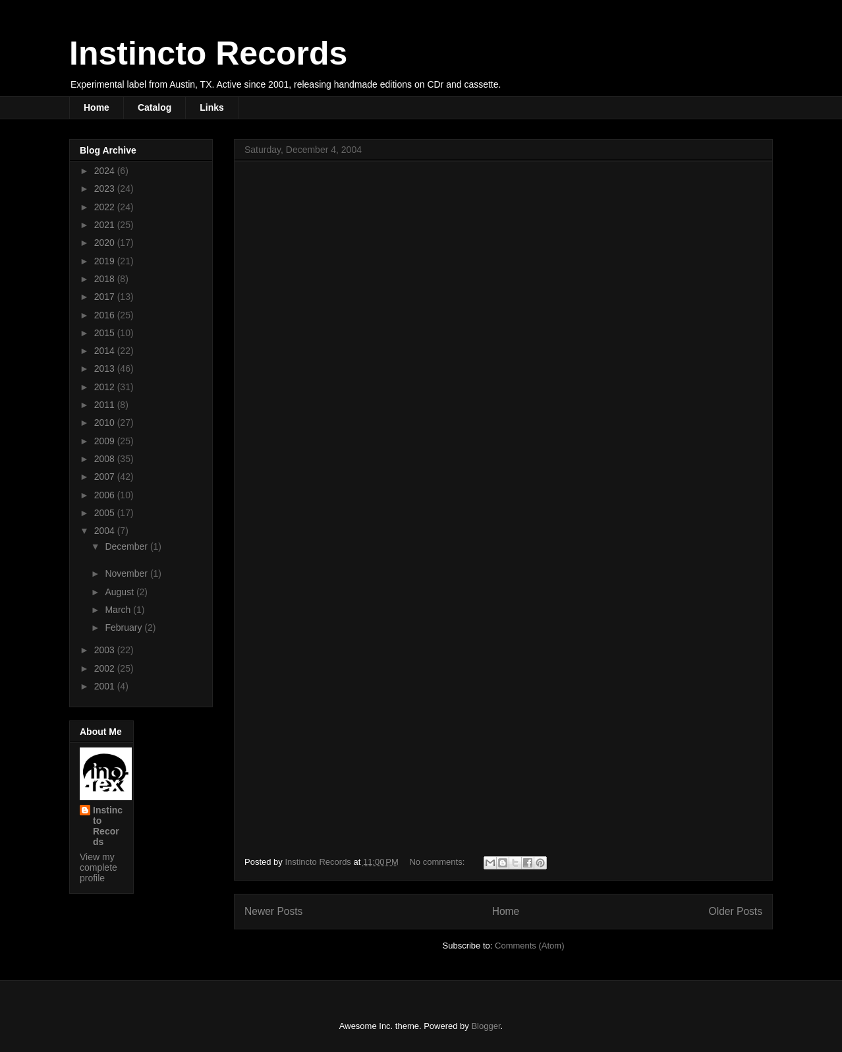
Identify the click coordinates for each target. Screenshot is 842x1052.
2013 (105, 368)
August (120, 592)
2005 (105, 513)
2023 (105, 188)
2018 (105, 279)
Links (212, 107)
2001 (105, 686)
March (119, 609)
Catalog (154, 107)
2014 (105, 350)
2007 (105, 476)
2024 (105, 170)
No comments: (437, 862)
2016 (105, 315)
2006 (105, 495)
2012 (105, 387)
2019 (105, 261)
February (124, 627)
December (127, 546)
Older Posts (735, 911)
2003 (105, 650)
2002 (105, 668)
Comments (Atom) (529, 945)
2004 (105, 530)
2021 (105, 224)
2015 (105, 333)
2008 (105, 458)
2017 (105, 296)
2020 (105, 242)
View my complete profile (98, 867)
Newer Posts (273, 911)
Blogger (485, 1026)
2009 (105, 441)
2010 (105, 422)
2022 (105, 207)
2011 (105, 404)
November (127, 573)
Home (96, 107)
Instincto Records (208, 53)
